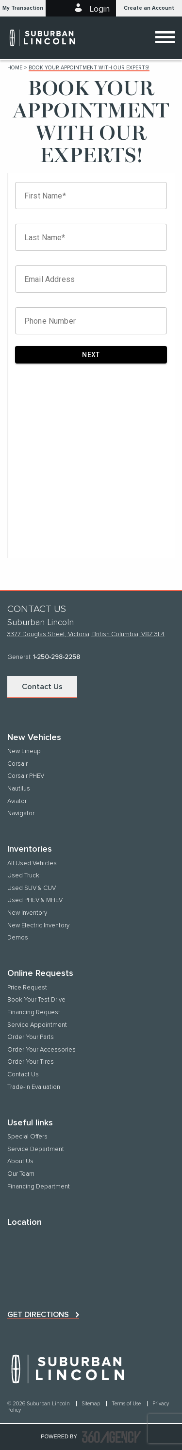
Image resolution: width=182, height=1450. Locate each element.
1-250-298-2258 (56, 657)
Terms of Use (127, 1403)
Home (14, 67)
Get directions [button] (38, 1314)
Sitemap (91, 1403)
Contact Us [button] (42, 687)
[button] (23, 8)
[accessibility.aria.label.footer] (111, 1437)
